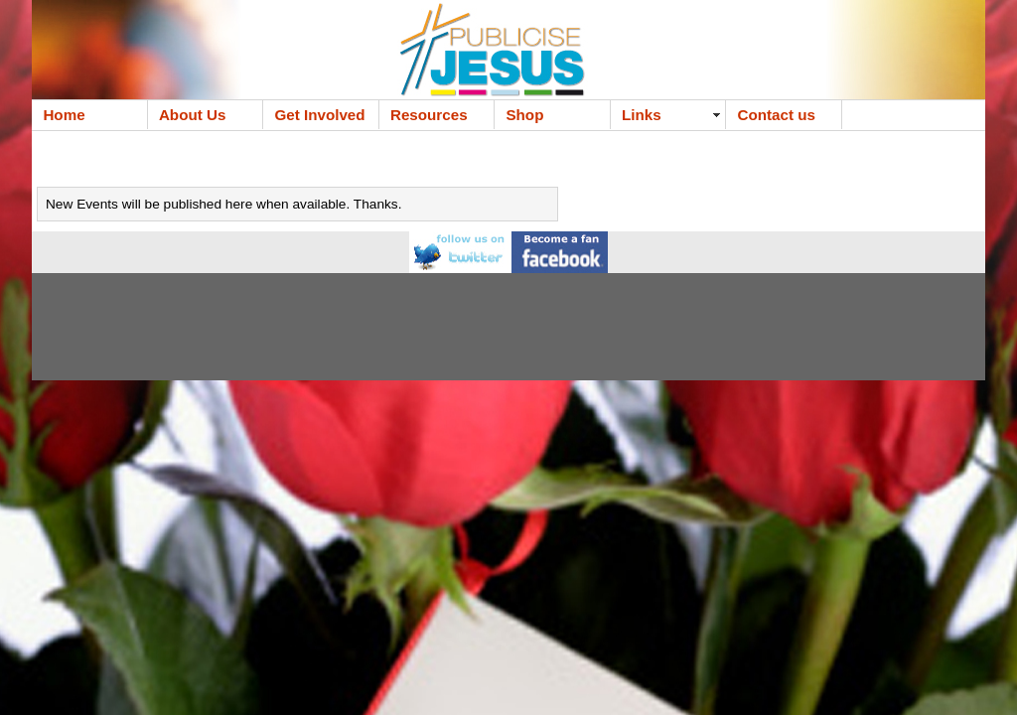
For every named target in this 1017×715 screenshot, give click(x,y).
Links (641, 114)
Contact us (775, 114)
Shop (524, 114)
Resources (429, 114)
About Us (192, 114)
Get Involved (319, 114)
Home (63, 114)
